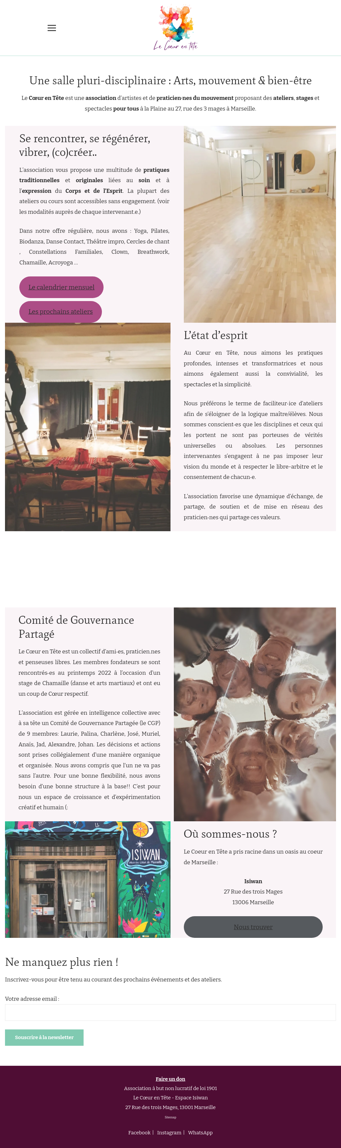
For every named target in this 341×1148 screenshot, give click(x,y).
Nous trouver (253, 927)
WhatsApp (200, 1133)
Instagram (169, 1133)
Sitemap (170, 1117)
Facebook (139, 1133)
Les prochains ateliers (60, 311)
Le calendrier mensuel (61, 287)
